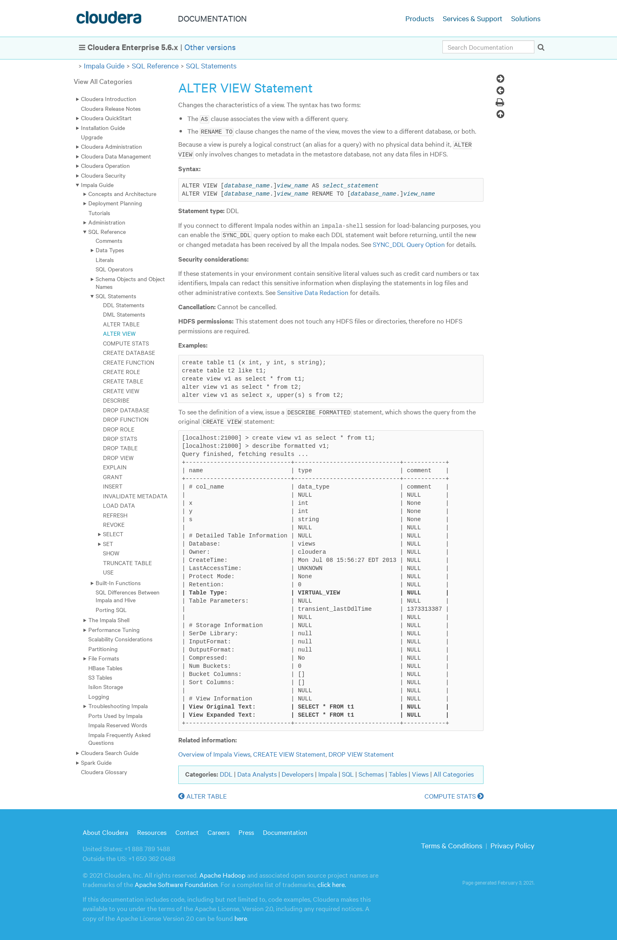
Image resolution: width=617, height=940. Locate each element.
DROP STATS (120, 438)
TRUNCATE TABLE (127, 563)
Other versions (210, 47)
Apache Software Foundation (176, 882)
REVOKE (114, 524)
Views (420, 772)
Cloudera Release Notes (111, 108)
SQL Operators (114, 269)
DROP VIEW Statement (361, 752)
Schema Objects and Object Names (130, 283)
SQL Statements (211, 65)
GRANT (113, 477)
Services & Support (472, 18)
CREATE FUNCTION (128, 362)
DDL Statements (123, 305)
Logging (98, 696)
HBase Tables (105, 668)
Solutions (525, 18)
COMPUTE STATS (126, 343)
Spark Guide (96, 762)
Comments (109, 240)
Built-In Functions (118, 583)
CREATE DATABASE (129, 352)
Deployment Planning (115, 203)
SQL (348, 772)
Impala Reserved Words (117, 725)
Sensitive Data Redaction (312, 290)
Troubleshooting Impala (118, 706)
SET (108, 543)
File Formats (103, 658)
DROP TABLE (120, 448)
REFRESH (115, 515)
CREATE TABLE (123, 381)
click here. (331, 882)
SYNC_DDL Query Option (409, 242)
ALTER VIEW (119, 333)
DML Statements (124, 314)
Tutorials (99, 213)
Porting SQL (111, 609)
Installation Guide (103, 127)
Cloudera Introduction (108, 99)
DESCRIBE (116, 400)
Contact (187, 830)
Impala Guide (104, 65)
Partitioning (103, 649)
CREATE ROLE (121, 372)
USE (108, 572)
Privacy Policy (512, 844)
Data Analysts (257, 772)
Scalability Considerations (120, 639)
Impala (327, 772)
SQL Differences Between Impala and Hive (128, 596)
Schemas (371, 772)
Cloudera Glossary (104, 772)
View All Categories (103, 81)
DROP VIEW (118, 457)
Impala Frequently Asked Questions (119, 738)
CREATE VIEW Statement (289, 752)
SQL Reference (155, 65)
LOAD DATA (119, 505)
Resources (151, 830)
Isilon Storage (105, 686)
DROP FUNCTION (126, 419)
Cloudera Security (103, 175)
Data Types (110, 250)
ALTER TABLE (121, 324)
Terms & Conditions (451, 844)
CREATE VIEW (121, 391)
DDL (226, 772)
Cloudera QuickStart (106, 118)
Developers (297, 772)
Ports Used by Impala (115, 715)
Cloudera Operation (105, 165)
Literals (105, 259)
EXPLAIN (115, 467)
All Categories (453, 772)
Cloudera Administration (111, 146)
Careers (219, 830)
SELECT (113, 534)
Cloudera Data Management (116, 156)
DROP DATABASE (126, 410)
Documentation (285, 830)
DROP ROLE (118, 429)
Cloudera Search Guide (109, 752)
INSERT (113, 486)
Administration (106, 222)
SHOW (111, 553)
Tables (398, 772)
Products (419, 18)
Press (246, 830)
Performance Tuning (114, 629)
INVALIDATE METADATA (135, 496)
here (240, 916)
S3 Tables (100, 677)
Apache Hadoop (222, 873)
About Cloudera (105, 830)
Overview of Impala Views (214, 752)
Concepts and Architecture (122, 193)
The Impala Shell (108, 620)
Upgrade (92, 137)
